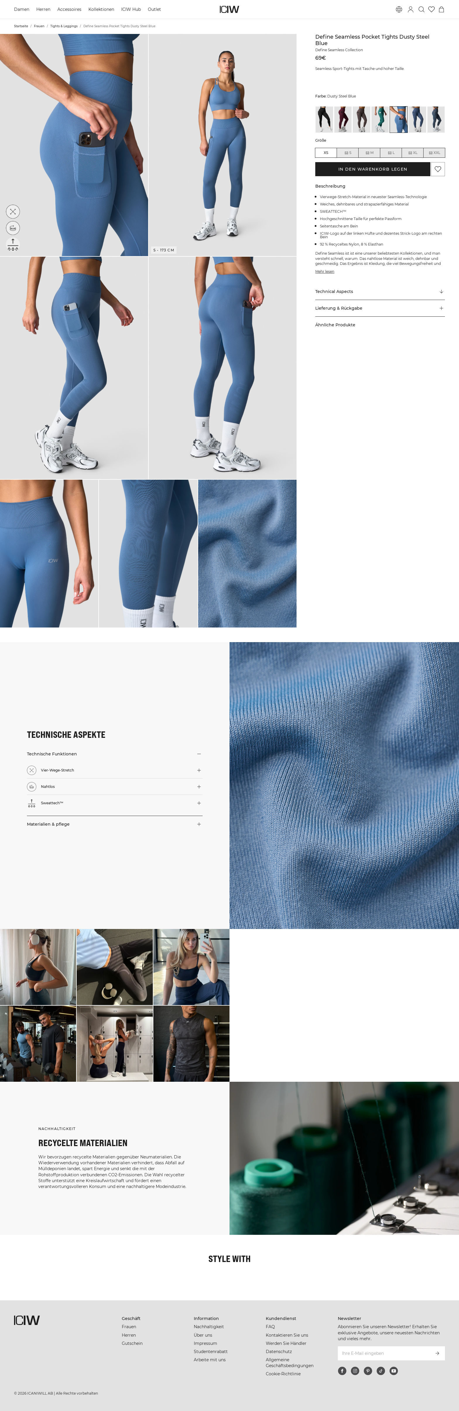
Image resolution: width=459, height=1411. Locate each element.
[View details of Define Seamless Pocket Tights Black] (324, 119)
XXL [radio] (434, 152)
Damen (21, 9)
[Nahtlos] (13, 228)
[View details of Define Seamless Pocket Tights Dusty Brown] (361, 119)
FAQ (270, 1326)
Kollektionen (101, 9)
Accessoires (69, 9)
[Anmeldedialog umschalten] (411, 9)
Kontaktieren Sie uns (287, 1335)
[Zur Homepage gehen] (229, 9)
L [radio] (391, 152)
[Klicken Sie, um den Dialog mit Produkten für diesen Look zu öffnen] (38, 967)
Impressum (205, 1343)
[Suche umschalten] (422, 9)
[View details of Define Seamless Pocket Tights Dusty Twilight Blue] (417, 119)
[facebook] (342, 1371)
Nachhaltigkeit (209, 1326)
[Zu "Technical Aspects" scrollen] (380, 292)
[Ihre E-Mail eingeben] (383, 1353)
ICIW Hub (131, 9)
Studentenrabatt (211, 1351)
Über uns (203, 1335)
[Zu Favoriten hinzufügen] (438, 169)
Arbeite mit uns (210, 1359)
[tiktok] (381, 1371)
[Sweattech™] (13, 244)
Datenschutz (279, 1351)
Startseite (21, 26)
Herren (43, 9)
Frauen (39, 26)
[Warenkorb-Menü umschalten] (441, 9)
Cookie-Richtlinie (283, 1373)
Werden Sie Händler (286, 1343)
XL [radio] (412, 152)
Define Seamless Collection (339, 50)
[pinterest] (368, 1371)
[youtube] (394, 1371)
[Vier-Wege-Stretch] (13, 212)
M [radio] (369, 152)
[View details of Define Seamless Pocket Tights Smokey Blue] (436, 119)
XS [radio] (326, 152)
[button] (74, 145)
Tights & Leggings (64, 26)
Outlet (154, 9)
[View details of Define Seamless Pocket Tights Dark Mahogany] (343, 119)
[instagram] (355, 1371)
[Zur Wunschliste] (431, 9)
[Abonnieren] (437, 1353)
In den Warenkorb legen (372, 169)
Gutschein (132, 1343)
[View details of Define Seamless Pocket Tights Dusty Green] (380, 119)
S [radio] (347, 152)
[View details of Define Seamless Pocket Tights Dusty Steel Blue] (399, 119)
